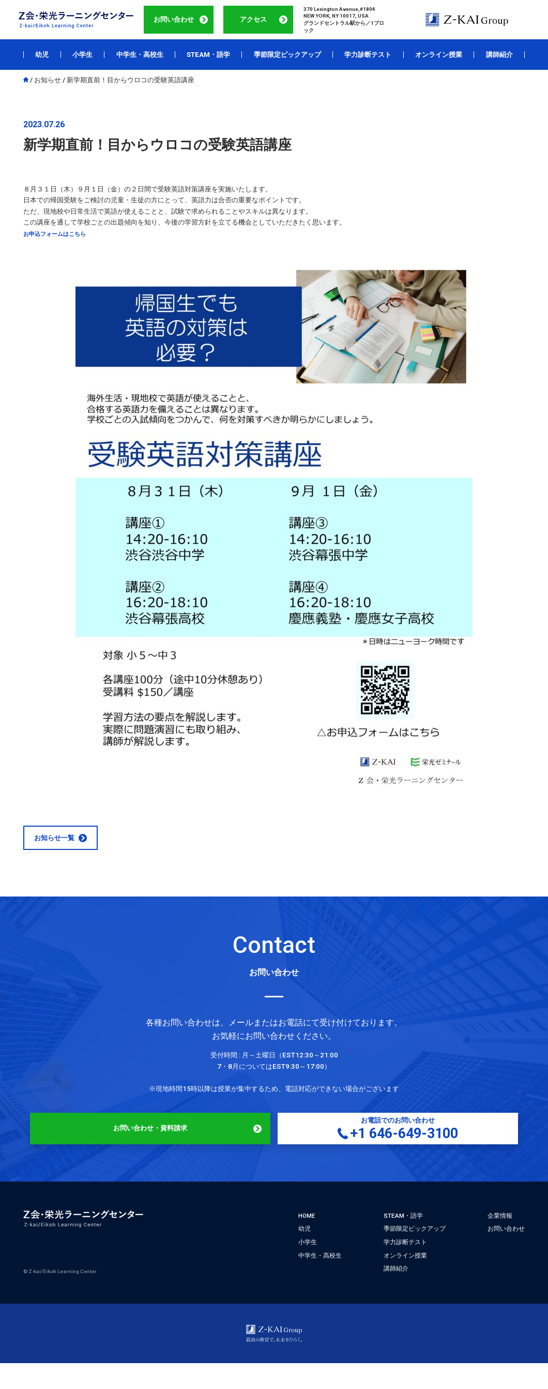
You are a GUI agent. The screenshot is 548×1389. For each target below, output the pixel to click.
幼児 (42, 54)
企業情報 (500, 1237)
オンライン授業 (438, 54)
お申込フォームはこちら (60, 233)
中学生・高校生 (139, 54)
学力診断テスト (367, 54)
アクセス (253, 19)
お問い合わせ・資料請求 (180, 1146)
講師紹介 (499, 54)
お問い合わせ (174, 19)
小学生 (82, 54)
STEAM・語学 (208, 54)
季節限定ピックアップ (287, 54)
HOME (306, 1237)
